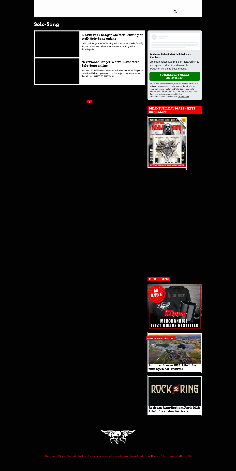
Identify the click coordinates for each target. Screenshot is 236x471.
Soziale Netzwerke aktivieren (175, 76)
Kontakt (156, 456)
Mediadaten (174, 456)
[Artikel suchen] (175, 11)
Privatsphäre (72, 456)
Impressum (102, 456)
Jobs (183, 456)
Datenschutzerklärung (55, 456)
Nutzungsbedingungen (118, 456)
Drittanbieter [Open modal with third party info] (183, 96)
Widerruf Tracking (87, 456)
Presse (148, 456)
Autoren (164, 456)
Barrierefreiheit (137, 456)
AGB (189, 456)
